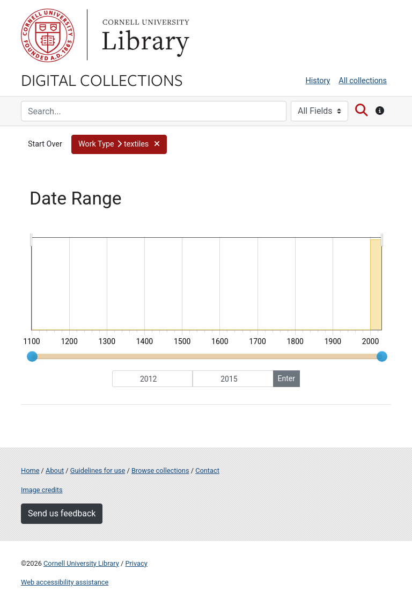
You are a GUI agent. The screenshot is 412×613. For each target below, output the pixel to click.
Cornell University (48, 35)
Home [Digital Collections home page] (30, 470)
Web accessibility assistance (64, 582)
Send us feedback (61, 513)
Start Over (45, 144)
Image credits (42, 490)
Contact (207, 470)
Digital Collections (102, 79)
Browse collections (160, 470)
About (55, 470)
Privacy (136, 563)
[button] (119, 144)
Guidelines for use (97, 470)
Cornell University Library (81, 563)
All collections (363, 80)
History (318, 80)
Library (144, 35)
